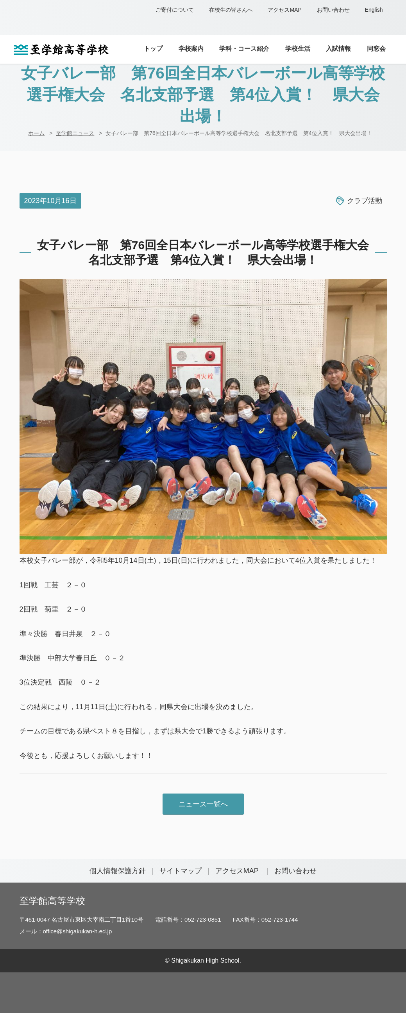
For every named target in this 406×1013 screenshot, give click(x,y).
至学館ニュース (75, 133)
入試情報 (338, 48)
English (374, 10)
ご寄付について (175, 10)
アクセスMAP (284, 10)
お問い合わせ (333, 10)
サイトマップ (180, 871)
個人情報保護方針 (117, 871)
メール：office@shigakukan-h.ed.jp (66, 931)
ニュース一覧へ (203, 804)
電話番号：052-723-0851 (188, 919)
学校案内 (191, 48)
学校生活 (297, 48)
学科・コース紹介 (244, 48)
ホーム (36, 133)
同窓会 (376, 48)
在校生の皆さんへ (231, 10)
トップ (153, 48)
